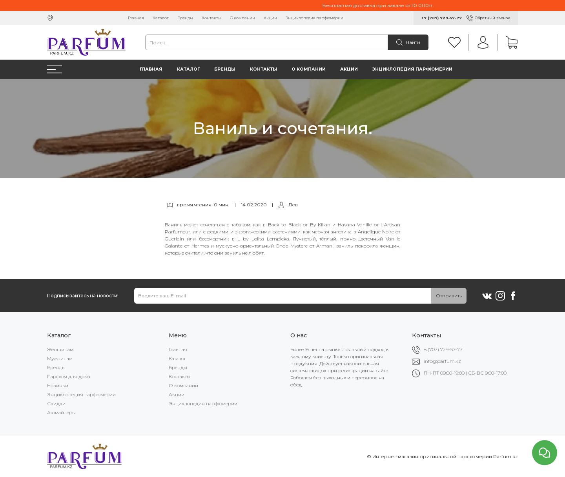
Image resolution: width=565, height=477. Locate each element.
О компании (242, 18)
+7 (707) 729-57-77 (441, 18)
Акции (270, 18)
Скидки (56, 403)
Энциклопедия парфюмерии (314, 18)
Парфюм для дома (68, 376)
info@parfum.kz (442, 361)
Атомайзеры (61, 412)
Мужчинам (60, 358)
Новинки (57, 385)
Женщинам (60, 349)
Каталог (161, 18)
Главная (136, 18)
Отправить (449, 296)
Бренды (185, 18)
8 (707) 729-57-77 (443, 349)
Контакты (211, 18)
